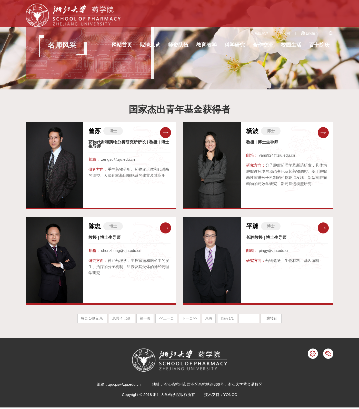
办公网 (284, 33)
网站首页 (122, 45)
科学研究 (234, 45)
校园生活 (291, 45)
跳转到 (272, 318)
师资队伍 (178, 45)
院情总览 (150, 45)
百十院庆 (319, 45)
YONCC (230, 394)
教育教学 (206, 45)
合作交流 (263, 45)
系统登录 (261, 33)
